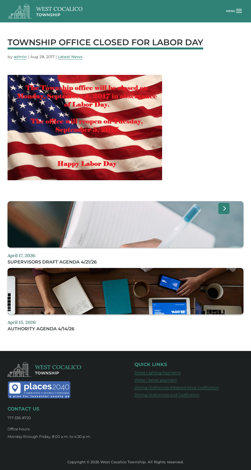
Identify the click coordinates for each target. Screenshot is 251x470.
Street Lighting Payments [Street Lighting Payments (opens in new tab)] (157, 372)
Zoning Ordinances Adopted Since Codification (176, 387)
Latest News (70, 56)
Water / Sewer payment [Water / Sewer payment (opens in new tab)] (155, 380)
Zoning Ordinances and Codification (167, 394)
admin (20, 56)
